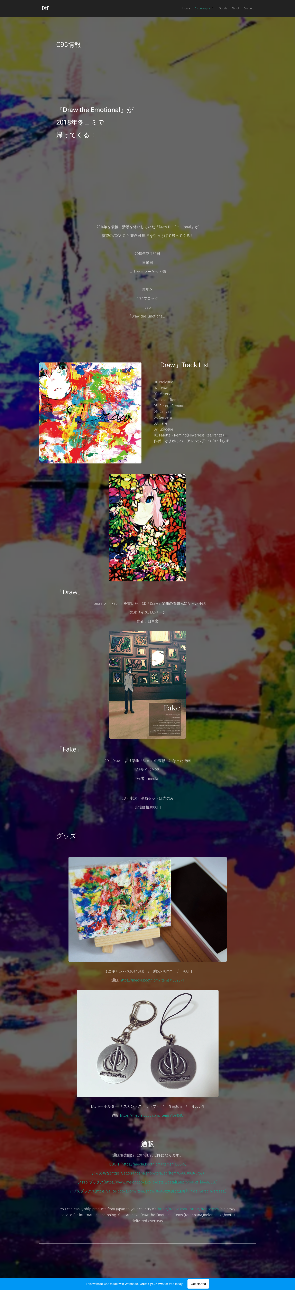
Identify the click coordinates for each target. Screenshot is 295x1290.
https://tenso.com (172, 1209)
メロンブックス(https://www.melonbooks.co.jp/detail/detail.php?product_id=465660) (147, 1182)
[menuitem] (220, 8)
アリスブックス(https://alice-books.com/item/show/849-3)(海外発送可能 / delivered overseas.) (147, 1191)
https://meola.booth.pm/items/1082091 (152, 980)
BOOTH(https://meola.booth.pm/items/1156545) (147, 1164)
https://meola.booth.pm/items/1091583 (152, 1115)
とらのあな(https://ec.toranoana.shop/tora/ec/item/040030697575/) (147, 1173)
